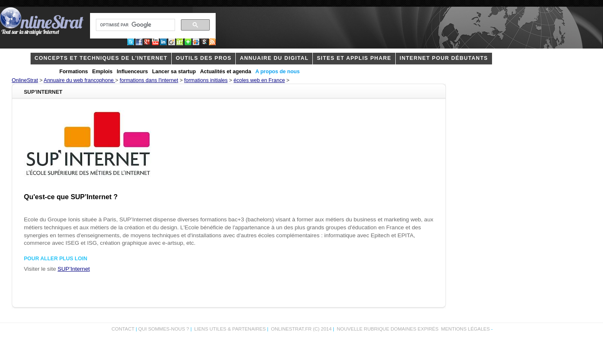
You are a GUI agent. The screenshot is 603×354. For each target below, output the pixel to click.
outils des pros (204, 58)
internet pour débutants (443, 58)
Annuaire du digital (274, 58)
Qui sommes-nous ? (164, 328)
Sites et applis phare (354, 58)
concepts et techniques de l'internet (101, 58)
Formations (73, 71)
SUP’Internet (74, 269)
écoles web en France (259, 80)
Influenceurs (132, 71)
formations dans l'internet (149, 80)
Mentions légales (465, 328)
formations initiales (206, 80)
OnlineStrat (25, 80)
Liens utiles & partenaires (230, 328)
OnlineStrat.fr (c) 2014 (301, 328)
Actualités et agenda (225, 71)
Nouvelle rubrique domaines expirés (387, 328)
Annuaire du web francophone (79, 80)
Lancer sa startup (174, 71)
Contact (122, 328)
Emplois (102, 71)
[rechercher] (134, 25)
